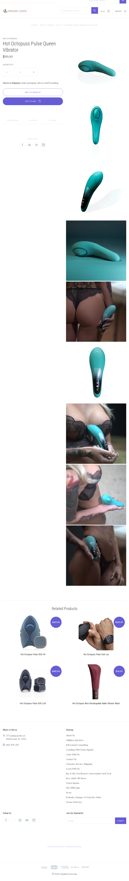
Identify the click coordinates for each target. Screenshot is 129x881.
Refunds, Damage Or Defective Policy (83, 797)
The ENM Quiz (73, 787)
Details (52, 120)
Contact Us (71, 759)
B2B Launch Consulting (77, 745)
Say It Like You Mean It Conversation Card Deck (88, 773)
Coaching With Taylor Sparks (80, 749)
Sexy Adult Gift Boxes (76, 778)
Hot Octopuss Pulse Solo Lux (96, 654)
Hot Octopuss (10, 39)
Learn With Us (73, 768)
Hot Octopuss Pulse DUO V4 (33, 654)
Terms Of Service (74, 802)
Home (34, 25)
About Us (70, 735)
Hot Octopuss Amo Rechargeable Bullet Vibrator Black (96, 703)
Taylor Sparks (72, 783)
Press (68, 792)
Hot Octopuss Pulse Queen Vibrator (77, 25)
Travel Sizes (47, 25)
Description (13, 120)
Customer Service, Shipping (79, 764)
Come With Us (73, 754)
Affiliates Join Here (75, 740)
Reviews (33, 120)
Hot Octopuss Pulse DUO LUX (33, 703)
